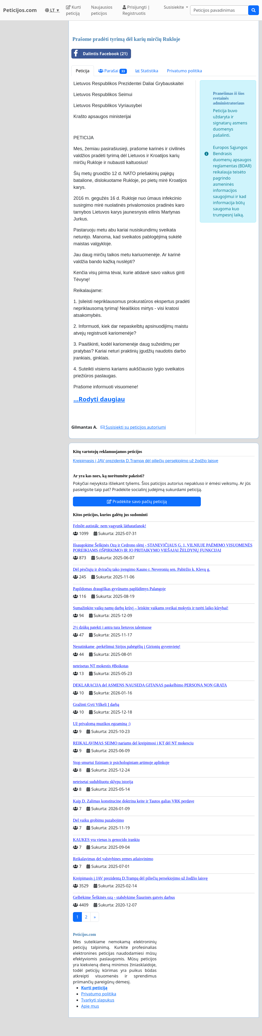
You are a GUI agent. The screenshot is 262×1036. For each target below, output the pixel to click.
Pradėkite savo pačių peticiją (137, 501)
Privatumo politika (184, 71)
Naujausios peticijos (101, 10)
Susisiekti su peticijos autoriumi (133, 427)
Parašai (112, 71)
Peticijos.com (20, 10)
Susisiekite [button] (174, 7)
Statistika (147, 71)
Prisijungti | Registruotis (136, 10)
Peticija (83, 71)
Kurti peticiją (73, 10)
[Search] (219, 10)
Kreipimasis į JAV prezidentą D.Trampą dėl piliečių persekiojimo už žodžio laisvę (145, 461)
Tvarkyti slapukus (97, 1000)
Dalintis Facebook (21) (100, 53)
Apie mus (90, 1006)
